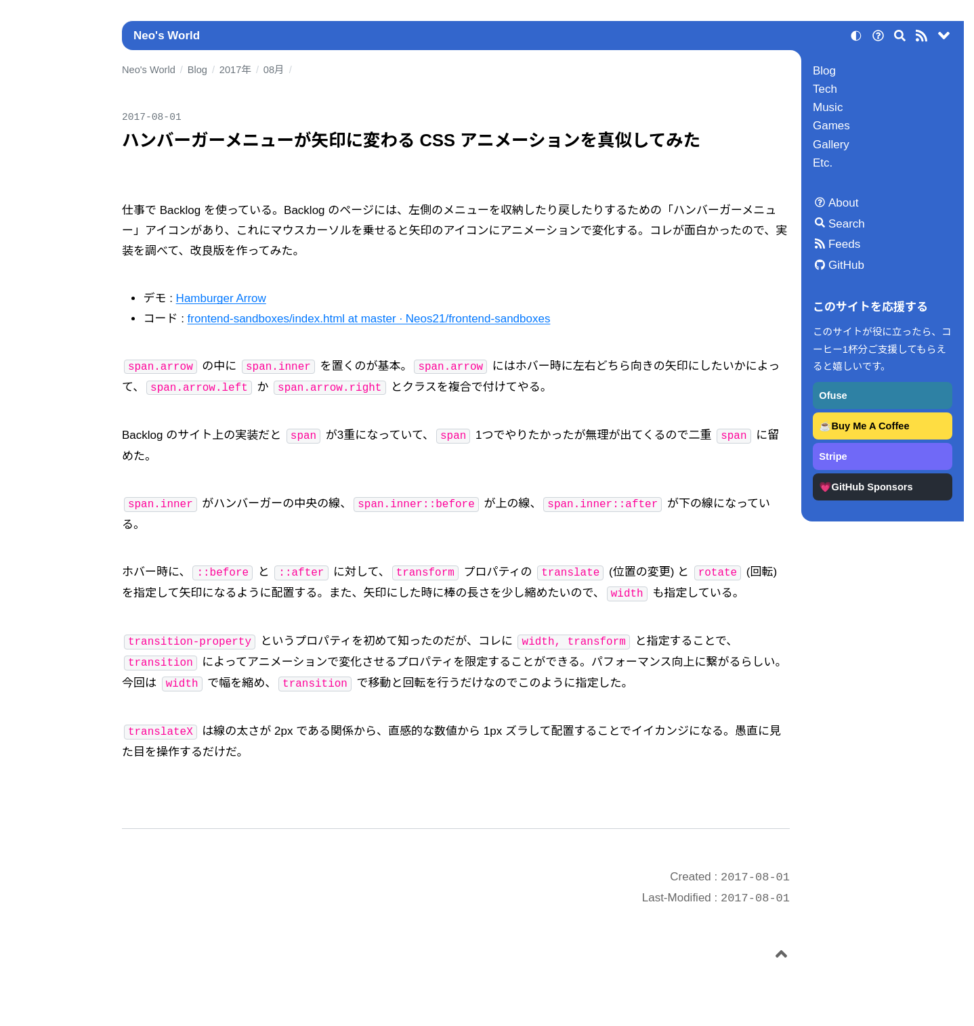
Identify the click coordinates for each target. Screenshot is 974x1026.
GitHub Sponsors (872, 487)
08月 (273, 69)
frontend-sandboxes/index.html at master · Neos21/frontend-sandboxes (369, 318)
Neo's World (166, 35)
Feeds (844, 244)
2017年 (235, 69)
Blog (824, 70)
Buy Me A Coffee (871, 426)
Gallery (831, 144)
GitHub (846, 265)
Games (831, 125)
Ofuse (833, 395)
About (843, 202)
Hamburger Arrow (221, 298)
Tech (825, 89)
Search (846, 223)
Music (828, 107)
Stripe (833, 456)
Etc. (822, 162)
